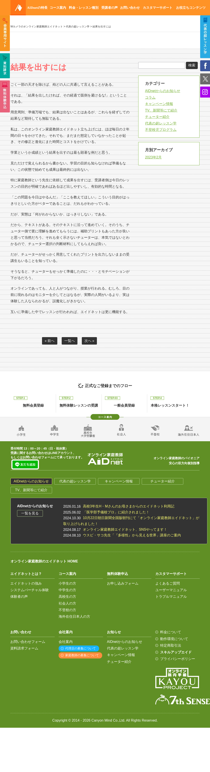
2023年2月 (153, 157)
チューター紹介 (157, 117)
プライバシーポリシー (177, 659)
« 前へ (49, 341)
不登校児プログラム (161, 130)
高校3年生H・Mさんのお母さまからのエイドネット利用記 (128, 506)
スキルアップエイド (176, 652)
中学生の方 (67, 590)
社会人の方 (67, 603)
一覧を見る (30, 513)
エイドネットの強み (26, 583)
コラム (150, 97)
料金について (170, 632)
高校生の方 (67, 596)
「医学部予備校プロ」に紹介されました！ (116, 512)
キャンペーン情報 (159, 104)
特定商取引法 (170, 645)
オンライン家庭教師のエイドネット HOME (44, 561)
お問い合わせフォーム (27, 642)
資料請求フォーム (24, 648)
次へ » (89, 341)
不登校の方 (67, 610)
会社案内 (66, 642)
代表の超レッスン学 (161, 123)
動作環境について (174, 639)
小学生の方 (67, 583)
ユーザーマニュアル (171, 590)
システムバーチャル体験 (29, 590)
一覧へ (69, 341)
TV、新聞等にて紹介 (161, 110)
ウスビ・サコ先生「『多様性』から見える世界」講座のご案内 (132, 535)
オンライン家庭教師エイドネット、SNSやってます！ (125, 529)
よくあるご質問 (167, 583)
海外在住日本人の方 (74, 616)
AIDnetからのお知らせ (162, 91)
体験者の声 (19, 596)
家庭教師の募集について (82, 655)
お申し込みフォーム (122, 583)
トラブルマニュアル (171, 596)
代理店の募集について (80, 648)
